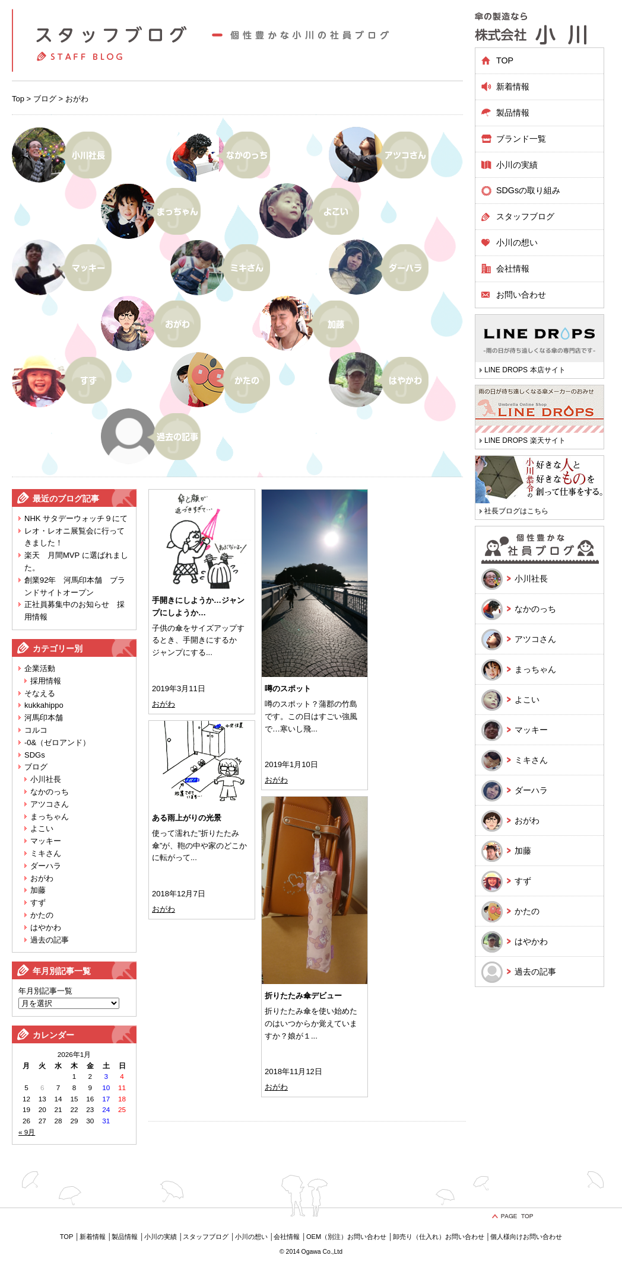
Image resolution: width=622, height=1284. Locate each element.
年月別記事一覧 (45, 990)
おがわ (41, 878)
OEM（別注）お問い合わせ (346, 1236)
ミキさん (45, 853)
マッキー (45, 840)
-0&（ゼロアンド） (57, 742)
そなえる (39, 693)
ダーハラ (45, 865)
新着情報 (512, 86)
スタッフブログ (525, 216)
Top (18, 98)
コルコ (35, 730)
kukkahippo (44, 705)
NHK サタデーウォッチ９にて (76, 518)
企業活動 (39, 668)
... (209, 652)
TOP (504, 60)
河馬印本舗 (43, 717)
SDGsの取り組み (528, 190)
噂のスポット (288, 688)
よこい (41, 828)
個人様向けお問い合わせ (526, 1236)
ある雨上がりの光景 (186, 817)
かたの (41, 915)
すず (38, 902)
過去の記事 (49, 939)
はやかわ (45, 927)
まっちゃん (49, 816)
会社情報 (512, 268)
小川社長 (45, 779)
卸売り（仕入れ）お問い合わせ (438, 1236)
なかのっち (49, 791)
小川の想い (517, 242)
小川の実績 (517, 165)
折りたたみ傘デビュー (303, 995)
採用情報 (45, 680)
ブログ (44, 98)
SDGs (34, 754)
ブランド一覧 (521, 138)
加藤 (38, 890)
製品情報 (125, 1236)
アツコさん (49, 804)
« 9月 (26, 1132)
